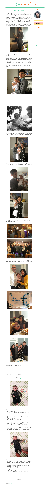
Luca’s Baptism (19, 104)
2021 (35, 30)
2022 (35, 29)
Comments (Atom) (11, 483)
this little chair (11, 416)
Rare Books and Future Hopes (19, 10)
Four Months (19, 378)
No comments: (15, 374)
